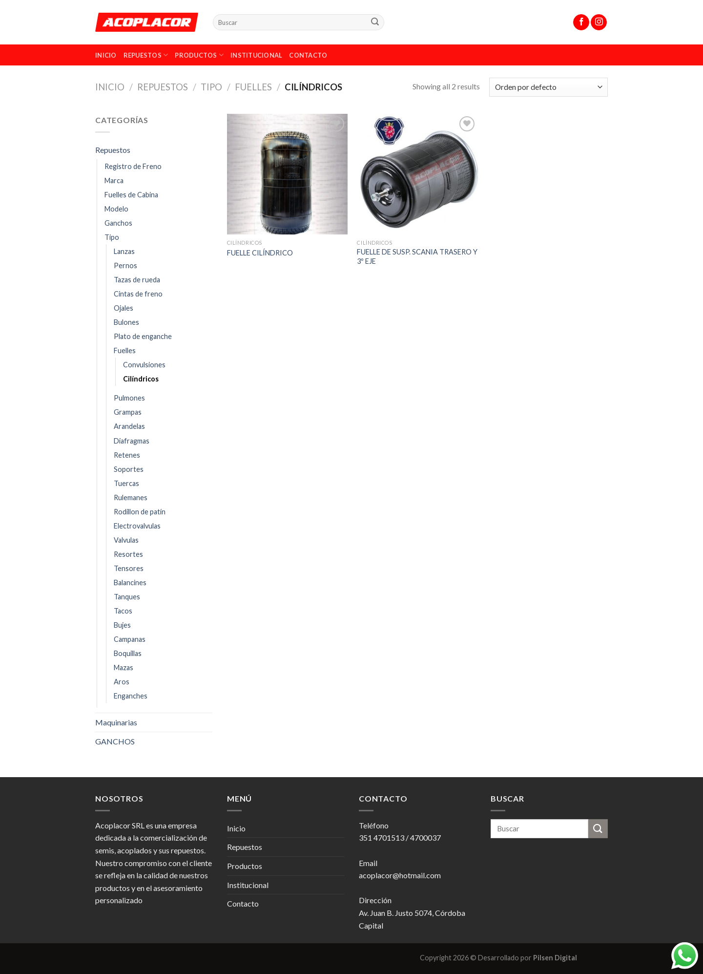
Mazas (123, 667)
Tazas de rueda (137, 279)
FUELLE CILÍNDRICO (260, 253)
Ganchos (118, 223)
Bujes (122, 625)
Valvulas (126, 540)
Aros (121, 682)
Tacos (123, 611)
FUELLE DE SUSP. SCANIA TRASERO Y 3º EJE (417, 256)
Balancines (130, 582)
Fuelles (253, 87)
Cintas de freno (138, 294)
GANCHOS (115, 741)
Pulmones (129, 398)
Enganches (130, 696)
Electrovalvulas (137, 526)
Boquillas (128, 653)
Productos (199, 55)
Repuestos (146, 55)
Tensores (129, 568)
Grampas (128, 412)
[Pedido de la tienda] (548, 87)
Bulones (126, 322)
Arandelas (129, 426)
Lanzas (124, 251)
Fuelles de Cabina (131, 195)
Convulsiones (144, 364)
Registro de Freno (133, 166)
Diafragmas (131, 441)
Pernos (125, 265)
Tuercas (126, 483)
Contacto (308, 55)
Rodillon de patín (139, 512)
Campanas (129, 639)
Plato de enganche (143, 336)
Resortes (128, 554)
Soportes (129, 469)
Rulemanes (130, 497)
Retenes (127, 455)
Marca (114, 180)
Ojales (123, 308)
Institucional (256, 55)
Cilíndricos (141, 379)
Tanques (127, 597)
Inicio (106, 55)
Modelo (116, 209)
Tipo (211, 87)
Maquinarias (116, 722)
